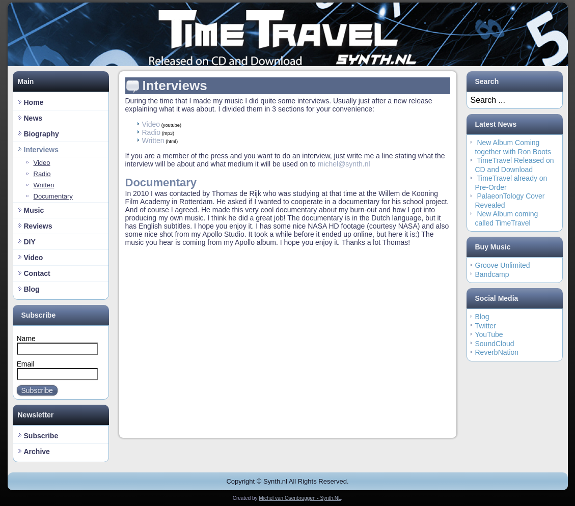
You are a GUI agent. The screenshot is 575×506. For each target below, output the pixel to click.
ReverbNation (497, 352)
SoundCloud (494, 344)
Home (34, 102)
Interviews (41, 150)
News (33, 118)
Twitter (485, 326)
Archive (37, 451)
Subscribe (37, 390)
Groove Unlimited (502, 265)
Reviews (38, 226)
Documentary (53, 196)
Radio (42, 174)
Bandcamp (492, 274)
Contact (37, 273)
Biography (41, 134)
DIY (30, 242)
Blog (32, 289)
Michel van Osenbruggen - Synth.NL (300, 498)
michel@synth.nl (344, 164)
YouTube (489, 334)
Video (42, 162)
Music (34, 210)
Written (44, 185)
